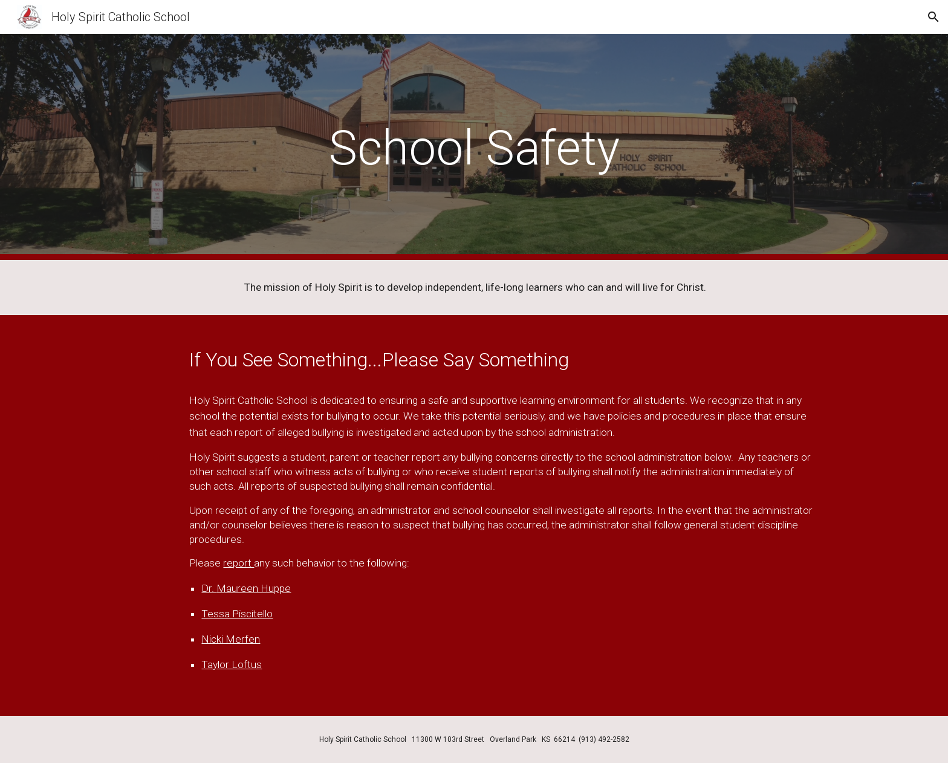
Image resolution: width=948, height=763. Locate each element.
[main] (474, 147)
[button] (933, 16)
